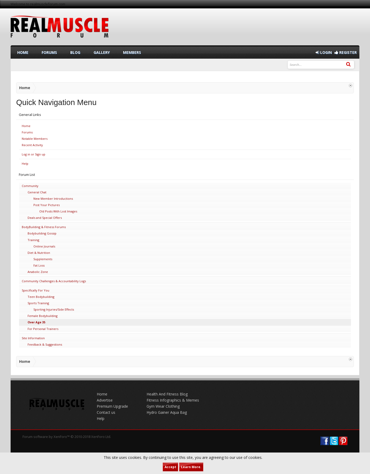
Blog (75, 52)
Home (26, 126)
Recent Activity (32, 145)
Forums (27, 132)
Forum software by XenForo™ (67, 436)
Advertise (105, 400)
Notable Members (34, 139)
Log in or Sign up (33, 154)
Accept (170, 467)
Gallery (102, 52)
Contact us (106, 412)
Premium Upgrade (112, 406)
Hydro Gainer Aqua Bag (167, 412)
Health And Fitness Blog (167, 394)
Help (25, 164)
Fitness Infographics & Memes (173, 400)
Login (324, 52)
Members (132, 52)
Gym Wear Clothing (163, 406)
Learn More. (191, 467)
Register (345, 52)
